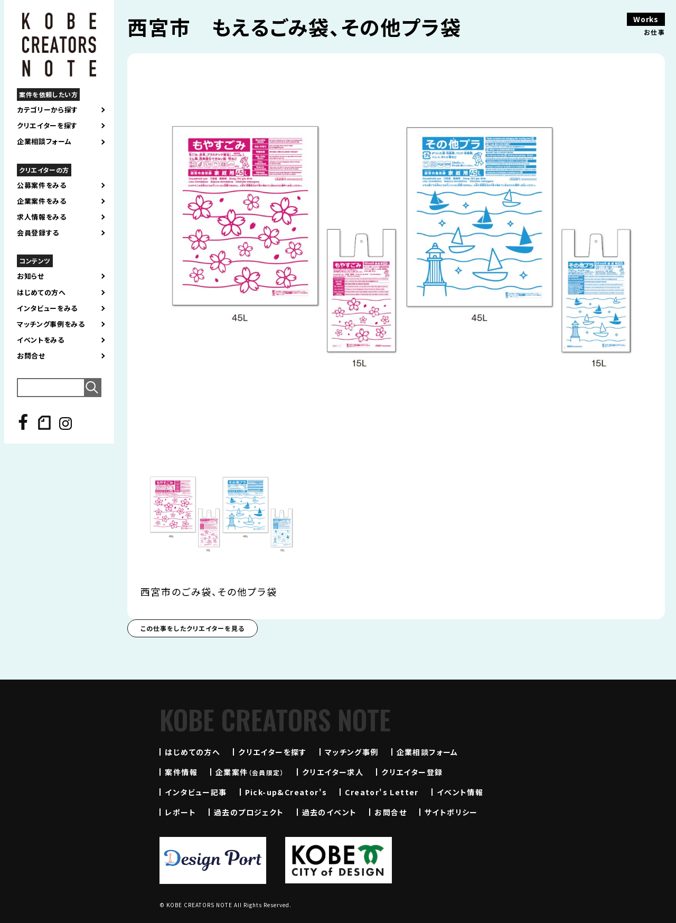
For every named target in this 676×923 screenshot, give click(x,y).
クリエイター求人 (332, 772)
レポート (180, 812)
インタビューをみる (47, 308)
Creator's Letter (381, 792)
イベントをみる (40, 340)
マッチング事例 (352, 752)
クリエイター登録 (412, 772)
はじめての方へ (41, 292)
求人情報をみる (42, 217)
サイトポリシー (451, 812)
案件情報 (181, 772)
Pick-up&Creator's (286, 792)
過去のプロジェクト (249, 812)
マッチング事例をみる (51, 324)
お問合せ (31, 356)
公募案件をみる (42, 185)
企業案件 (249, 772)
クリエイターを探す (47, 125)
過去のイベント (329, 812)
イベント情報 (460, 792)
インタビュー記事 (196, 792)
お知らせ (30, 276)
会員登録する (38, 233)
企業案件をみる (42, 201)
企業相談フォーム (44, 141)
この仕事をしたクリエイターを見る (192, 628)
